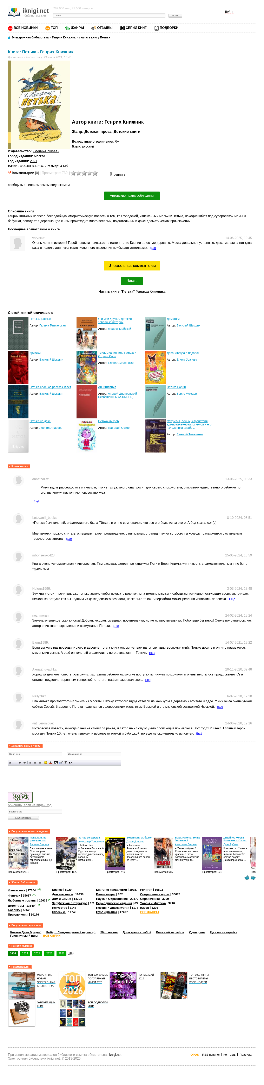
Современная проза (155, 894)
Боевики (14, 910)
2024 (37, 953)
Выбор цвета (50, 762)
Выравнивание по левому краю (30, 762)
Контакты (229, 1054)
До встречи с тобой (137, 932)
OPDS (195, 1054)
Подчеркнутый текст (20, 762)
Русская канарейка (223, 932)
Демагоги (173, 318)
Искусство (59, 907)
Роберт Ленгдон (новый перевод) (70, 932)
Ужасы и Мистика (153, 903)
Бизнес (57, 889)
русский (88, 146)
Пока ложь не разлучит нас (38, 839)
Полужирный (10, 762)
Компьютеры (106, 894)
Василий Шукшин (188, 325)
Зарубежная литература (69, 903)
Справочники (150, 898)
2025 (25, 953)
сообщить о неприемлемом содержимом (39, 185)
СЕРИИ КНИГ (136, 28)
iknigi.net (114, 1054)
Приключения (18, 914)
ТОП (54, 28)
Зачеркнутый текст (24, 762)
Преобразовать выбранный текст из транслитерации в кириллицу (65, 762)
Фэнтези (14, 895)
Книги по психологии (111, 889)
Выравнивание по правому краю (40, 762)
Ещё (153, 247)
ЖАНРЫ (77, 28)
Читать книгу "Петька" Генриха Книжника (132, 291)
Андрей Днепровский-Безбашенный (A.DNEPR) (118, 395)
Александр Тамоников (91, 841)
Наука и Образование (112, 898)
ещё (71, 952)
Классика (59, 912)
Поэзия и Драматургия (112, 907)
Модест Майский (119, 328)
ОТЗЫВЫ (104, 28)
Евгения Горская (39, 844)
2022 (62, 953)
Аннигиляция (107, 387)
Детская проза (97, 131)
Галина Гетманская (52, 325)
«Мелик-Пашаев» (46, 151)
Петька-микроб (108, 421)
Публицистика (106, 912)
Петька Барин (176, 387)
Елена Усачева (187, 359)
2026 (13, 953)
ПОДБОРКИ (169, 28)
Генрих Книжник (124, 122)
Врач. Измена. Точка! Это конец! (187, 839)
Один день (197, 932)
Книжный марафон (170, 932)
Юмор (144, 907)
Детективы (16, 905)
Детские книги (127, 131)
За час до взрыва (89, 837)
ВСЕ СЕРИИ (51, 935)
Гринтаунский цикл (24, 935)
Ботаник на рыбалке (138, 837)
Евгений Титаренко (190, 434)
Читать (132, 280)
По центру (35, 762)
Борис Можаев (187, 393)
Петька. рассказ (40, 318)
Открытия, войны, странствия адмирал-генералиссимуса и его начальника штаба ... (189, 424)
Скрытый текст (56, 762)
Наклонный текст (15, 762)
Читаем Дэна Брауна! (25, 932)
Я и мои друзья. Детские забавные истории (115, 320)
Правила (245, 1054)
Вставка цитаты (61, 762)
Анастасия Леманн (186, 844)
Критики (34, 353)
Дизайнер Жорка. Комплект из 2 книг (234, 839)
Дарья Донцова (135, 841)
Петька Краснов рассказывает (50, 387)
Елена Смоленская (121, 362)
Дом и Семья (61, 898)
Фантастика (16, 890)
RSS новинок (211, 1054)
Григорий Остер (119, 427)
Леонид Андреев (50, 427)
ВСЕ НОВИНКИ (26, 28)
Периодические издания (114, 903)
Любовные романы (22, 900)
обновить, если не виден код (29, 805)
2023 (49, 953)
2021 (33, 161)
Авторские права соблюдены (132, 195)
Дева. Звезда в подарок (183, 353)
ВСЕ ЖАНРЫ (149, 912)
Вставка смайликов (45, 762)
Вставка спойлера (70, 762)
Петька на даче (40, 421)
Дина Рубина (230, 844)
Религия (146, 889)
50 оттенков (109, 932)
